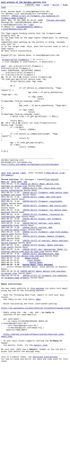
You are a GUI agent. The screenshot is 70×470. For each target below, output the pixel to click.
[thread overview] (56, 23)
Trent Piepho (34, 305)
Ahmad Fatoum (31, 303)
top (25, 211)
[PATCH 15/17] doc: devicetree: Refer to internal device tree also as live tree (34, 293)
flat (47, 208)
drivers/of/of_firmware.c (15, 68)
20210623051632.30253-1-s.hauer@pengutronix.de (42, 31)
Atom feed (6, 8)
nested (54, 208)
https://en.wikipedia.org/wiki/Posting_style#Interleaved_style (35, 362)
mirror (60, 5)
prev (9, 200)
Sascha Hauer (36, 308)
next (3, 200)
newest (9, 203)
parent (15, 200)
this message (37, 338)
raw (4, 29)
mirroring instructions (45, 419)
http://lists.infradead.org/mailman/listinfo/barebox (30, 191)
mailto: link (40, 406)
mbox (38, 351)
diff (3, 76)
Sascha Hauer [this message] (38, 310)
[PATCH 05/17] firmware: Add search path (45, 240)
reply (23, 200)
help (42, 5)
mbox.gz (5, 211)
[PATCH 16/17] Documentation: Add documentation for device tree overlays (30, 299)
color (51, 5)
